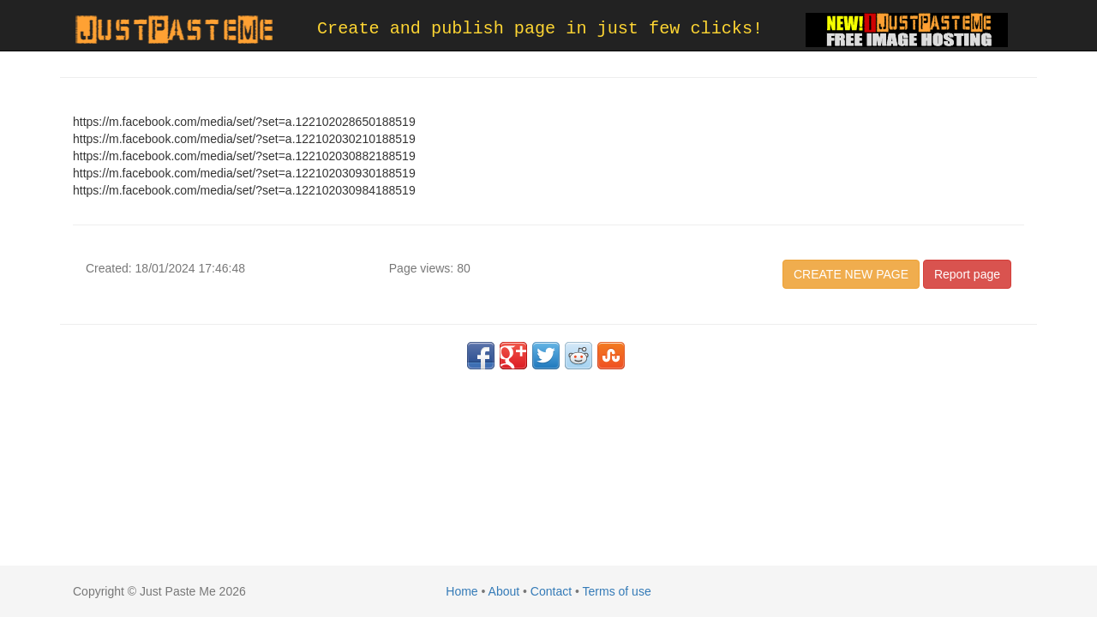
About (504, 591)
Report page (967, 274)
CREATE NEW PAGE (851, 274)
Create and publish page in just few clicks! (540, 29)
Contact (551, 591)
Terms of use (617, 591)
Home (461, 591)
